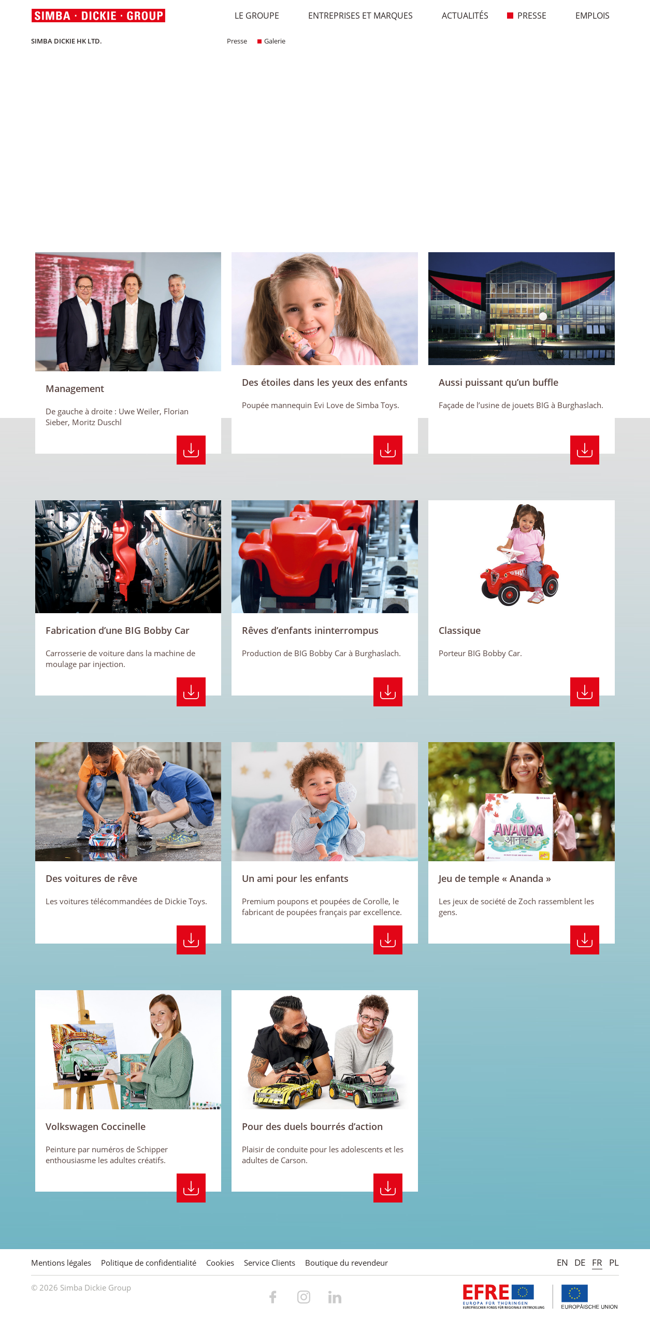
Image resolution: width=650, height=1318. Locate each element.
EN (562, 1262)
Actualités (459, 15)
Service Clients (269, 1262)
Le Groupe (251, 15)
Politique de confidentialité (148, 1262)
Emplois (587, 15)
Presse (526, 15)
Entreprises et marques (355, 15)
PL (614, 1262)
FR (597, 1262)
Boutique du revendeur (346, 1262)
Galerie (271, 41)
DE (579, 1262)
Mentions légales (61, 1262)
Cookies (220, 1262)
